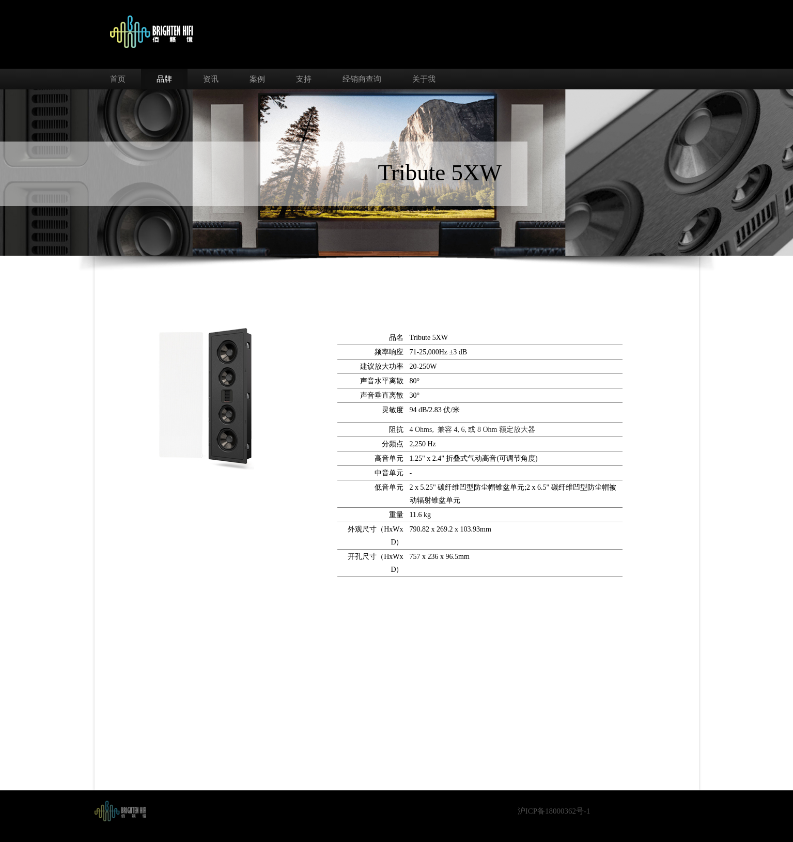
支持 (304, 79)
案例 (257, 79)
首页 (118, 79)
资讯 (211, 79)
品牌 (164, 79)
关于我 (424, 79)
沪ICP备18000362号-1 (554, 811)
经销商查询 (362, 79)
